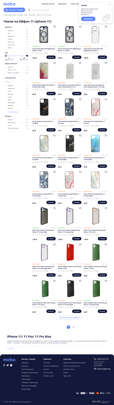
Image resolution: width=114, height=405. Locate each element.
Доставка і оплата (69, 369)
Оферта (66, 372)
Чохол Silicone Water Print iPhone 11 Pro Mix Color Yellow (43, 86)
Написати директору (102, 369)
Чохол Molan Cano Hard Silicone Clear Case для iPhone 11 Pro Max (94, 86)
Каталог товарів (14, 10)
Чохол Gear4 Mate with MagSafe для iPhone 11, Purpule (69, 49)
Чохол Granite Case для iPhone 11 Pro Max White (94, 195)
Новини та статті (48, 376)
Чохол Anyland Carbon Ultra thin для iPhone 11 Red (69, 267)
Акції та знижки (76, 4)
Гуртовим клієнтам (48, 4)
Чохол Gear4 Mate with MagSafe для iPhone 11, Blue (43, 49)
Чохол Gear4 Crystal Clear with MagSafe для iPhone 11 (93, 49)
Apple (25, 14)
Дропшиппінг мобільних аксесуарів (74, 363)
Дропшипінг (63, 4)
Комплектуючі (26, 376)
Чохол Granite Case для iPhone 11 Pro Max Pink (68, 195)
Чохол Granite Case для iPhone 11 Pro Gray (68, 122)
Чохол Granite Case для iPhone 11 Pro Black (43, 122)
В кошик (51, 57)
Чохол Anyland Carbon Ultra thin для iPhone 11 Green (95, 267)
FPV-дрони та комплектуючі (30, 372)
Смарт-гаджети (26, 379)
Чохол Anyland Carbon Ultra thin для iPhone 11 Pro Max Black (69, 304)
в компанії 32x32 (104, 402)
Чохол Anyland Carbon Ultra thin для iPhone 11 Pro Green (44, 304)
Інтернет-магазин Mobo (10, 14)
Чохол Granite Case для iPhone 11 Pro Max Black (68, 158)
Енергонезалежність (28, 369)
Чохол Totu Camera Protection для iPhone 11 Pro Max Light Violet (43, 267)
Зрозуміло (88, 19)
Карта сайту (67, 376)
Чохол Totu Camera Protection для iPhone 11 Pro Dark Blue (43, 231)
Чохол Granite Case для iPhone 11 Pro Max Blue (94, 158)
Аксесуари (20, 14)
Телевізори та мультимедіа (30, 382)
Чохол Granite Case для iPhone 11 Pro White (43, 158)
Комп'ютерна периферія (29, 386)
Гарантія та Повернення (51, 366)
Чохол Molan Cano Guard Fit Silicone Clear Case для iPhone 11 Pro (69, 86)
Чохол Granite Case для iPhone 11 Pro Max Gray (43, 195)
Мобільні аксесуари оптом (72, 366)
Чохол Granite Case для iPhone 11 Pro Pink (94, 122)
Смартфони (25, 363)
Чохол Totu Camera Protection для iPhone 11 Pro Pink (94, 231)
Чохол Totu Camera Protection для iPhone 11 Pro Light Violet (69, 231)
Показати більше (13, 112)
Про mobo (46, 363)
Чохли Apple (32, 14)
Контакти (46, 369)
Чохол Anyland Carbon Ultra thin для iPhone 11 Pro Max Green (95, 304)
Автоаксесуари (26, 389)
